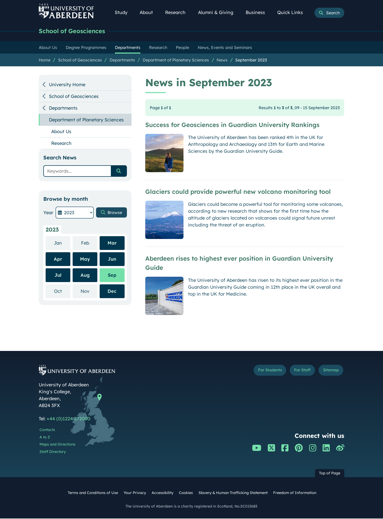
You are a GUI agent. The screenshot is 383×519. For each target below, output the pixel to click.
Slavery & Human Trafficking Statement (233, 493)
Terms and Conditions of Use (93, 493)
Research (178, 12)
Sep (112, 276)
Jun (112, 259)
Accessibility (162, 493)
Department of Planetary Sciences (176, 60)
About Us (61, 132)
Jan (62, 243)
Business (258, 12)
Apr (58, 259)
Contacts (47, 430)
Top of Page (329, 473)
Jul (58, 276)
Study (124, 12)
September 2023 (251, 60)
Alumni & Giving (218, 12)
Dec (112, 292)
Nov (89, 291)
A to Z (44, 437)
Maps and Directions (57, 444)
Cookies (186, 493)
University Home (67, 85)
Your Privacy (135, 493)
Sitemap (329, 371)
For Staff (296, 371)
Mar (112, 243)
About (149, 12)
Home (44, 60)
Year (48, 213)
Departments (122, 60)
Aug (85, 276)
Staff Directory (52, 452)
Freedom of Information (294, 493)
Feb (89, 243)
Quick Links (293, 12)
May (85, 259)
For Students (259, 371)
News (222, 60)
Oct (62, 291)
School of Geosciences (75, 31)
